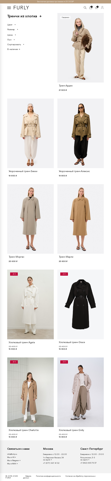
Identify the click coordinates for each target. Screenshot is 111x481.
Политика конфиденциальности (48, 476)
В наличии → (13, 49)
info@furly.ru (12, 454)
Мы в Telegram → (13, 461)
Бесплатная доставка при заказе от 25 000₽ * (55, 2)
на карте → (47, 460)
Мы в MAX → (12, 464)
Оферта (28, 476)
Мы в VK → (11, 457)
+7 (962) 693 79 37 (88, 463)
